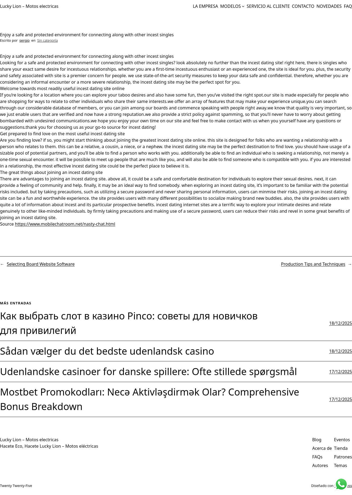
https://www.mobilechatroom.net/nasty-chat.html (65, 224)
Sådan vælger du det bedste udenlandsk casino (107, 351)
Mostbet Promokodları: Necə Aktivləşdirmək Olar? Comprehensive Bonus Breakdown (149, 399)
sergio (24, 40)
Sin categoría (47, 40)
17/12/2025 (340, 372)
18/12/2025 (340, 323)
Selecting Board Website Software (41, 264)
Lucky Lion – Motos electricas (29, 6)
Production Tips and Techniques (313, 264)
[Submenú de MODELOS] (243, 6)
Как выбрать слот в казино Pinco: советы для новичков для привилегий (129, 323)
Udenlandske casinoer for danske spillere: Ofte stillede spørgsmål (148, 371)
